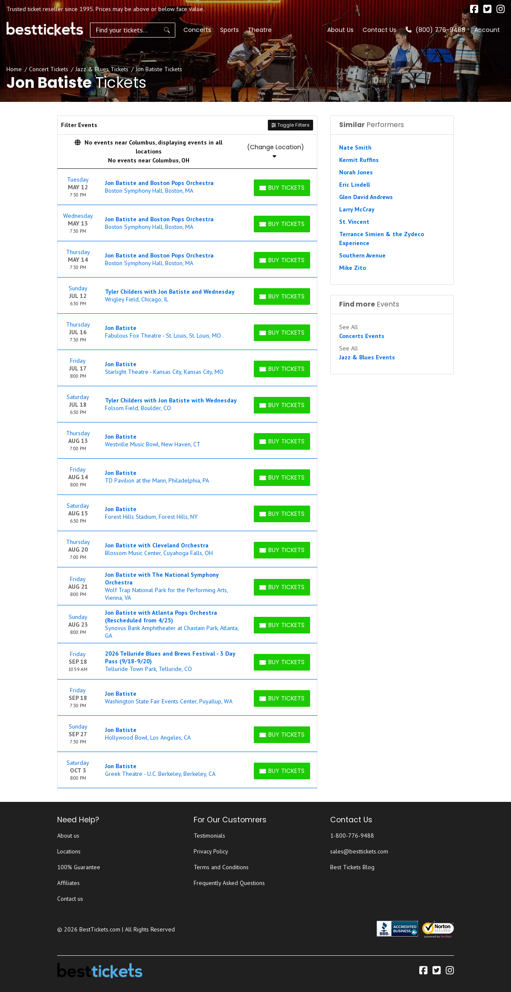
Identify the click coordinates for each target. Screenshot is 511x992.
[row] (187, 187)
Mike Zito (352, 268)
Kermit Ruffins (359, 160)
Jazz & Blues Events (367, 357)
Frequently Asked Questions (229, 883)
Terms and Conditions (221, 867)
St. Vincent (354, 222)
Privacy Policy (211, 851)
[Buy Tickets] (282, 187)
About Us (340, 30)
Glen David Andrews (366, 197)
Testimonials (209, 835)
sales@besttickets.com (359, 851)
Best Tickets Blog (352, 867)
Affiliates (68, 883)
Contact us (70, 898)
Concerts (197, 30)
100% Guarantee (78, 867)
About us (68, 835)
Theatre (260, 30)
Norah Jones (356, 172)
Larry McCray (357, 209)
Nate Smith (355, 147)
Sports (229, 30)
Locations (69, 851)
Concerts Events (361, 336)
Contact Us (379, 30)
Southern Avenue (362, 255)
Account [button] (487, 30)
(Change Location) (275, 151)
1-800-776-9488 (352, 835)
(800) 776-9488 (435, 30)
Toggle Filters (290, 124)
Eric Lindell (354, 184)
